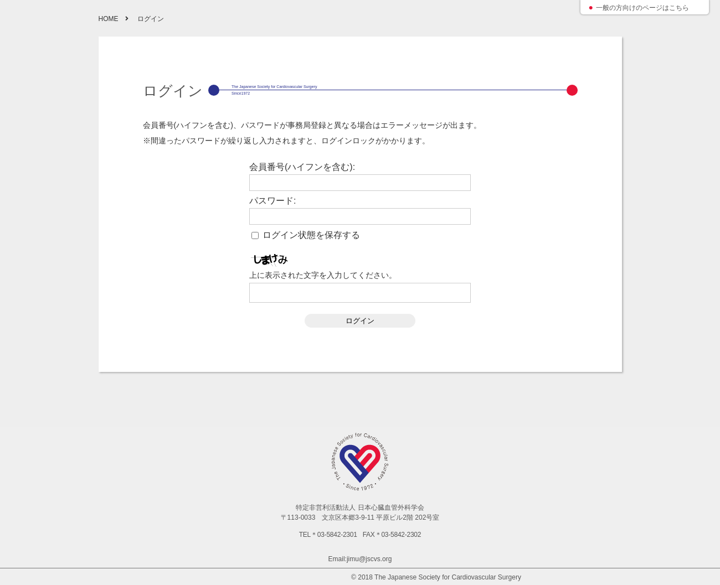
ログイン (360, 321)
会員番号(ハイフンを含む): (302, 167)
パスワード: (272, 200)
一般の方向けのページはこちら (642, 8)
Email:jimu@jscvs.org (360, 559)
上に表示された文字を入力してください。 (323, 275)
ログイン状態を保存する (311, 235)
